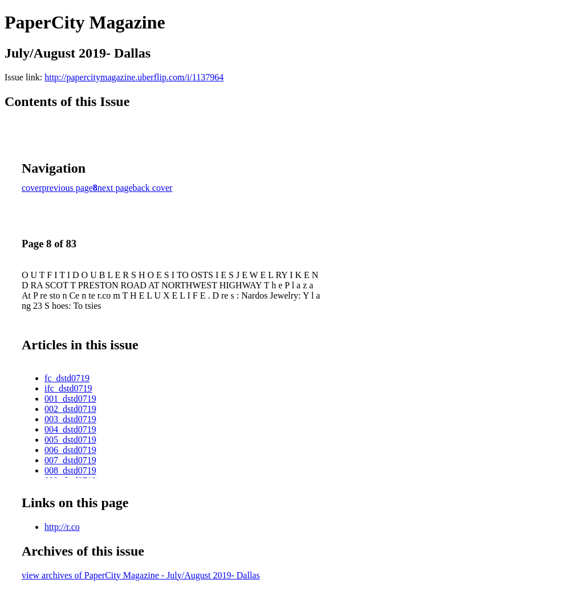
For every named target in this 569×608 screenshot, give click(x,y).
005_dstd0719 (70, 439)
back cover (153, 188)
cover (32, 188)
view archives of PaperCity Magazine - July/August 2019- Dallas (141, 575)
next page (115, 188)
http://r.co (62, 527)
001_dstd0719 (70, 398)
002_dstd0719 (70, 409)
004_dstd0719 (70, 429)
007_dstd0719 (70, 460)
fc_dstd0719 (67, 378)
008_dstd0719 (70, 470)
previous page (67, 188)
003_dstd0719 (70, 419)
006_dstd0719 (70, 450)
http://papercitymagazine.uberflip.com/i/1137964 (133, 77)
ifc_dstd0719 (68, 388)
